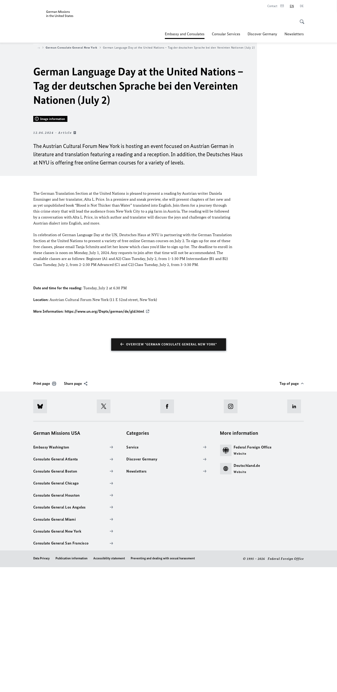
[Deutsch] (302, 6)
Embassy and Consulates (184, 34)
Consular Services (226, 34)
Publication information (71, 683)
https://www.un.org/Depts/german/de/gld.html (104, 436)
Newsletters (294, 34)
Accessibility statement (109, 683)
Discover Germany (262, 34)
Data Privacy (41, 683)
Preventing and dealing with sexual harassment (163, 683)
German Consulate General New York (73, 48)
